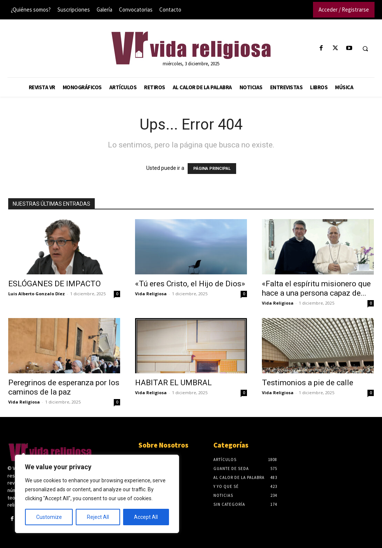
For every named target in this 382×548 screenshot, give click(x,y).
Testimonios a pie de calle (307, 382)
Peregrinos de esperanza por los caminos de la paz (63, 387)
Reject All (98, 517)
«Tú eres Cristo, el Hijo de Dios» (190, 283)
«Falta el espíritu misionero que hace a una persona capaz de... (316, 288)
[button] (365, 48)
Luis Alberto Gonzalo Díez (36, 293)
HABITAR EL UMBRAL (173, 382)
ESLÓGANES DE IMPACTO (54, 283)
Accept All (146, 517)
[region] (97, 494)
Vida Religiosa (151, 293)
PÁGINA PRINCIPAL (212, 168)
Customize (49, 517)
